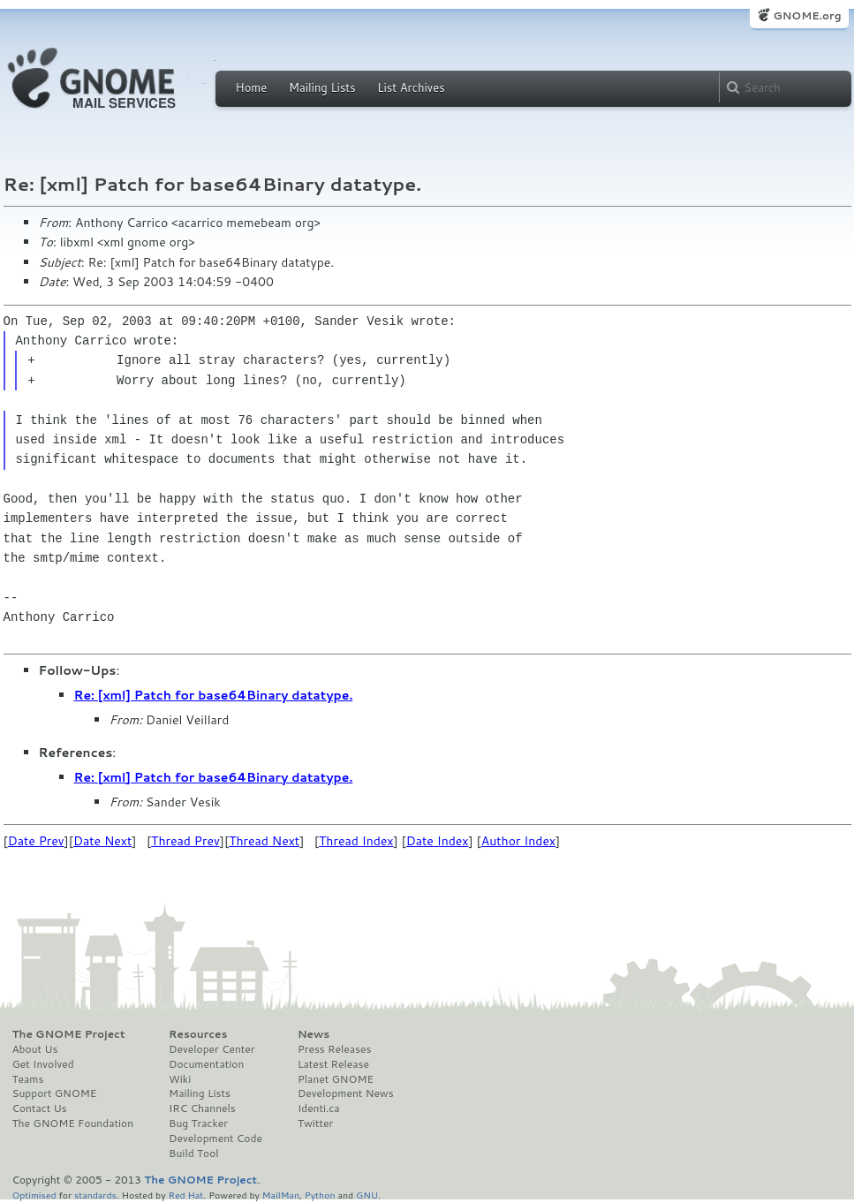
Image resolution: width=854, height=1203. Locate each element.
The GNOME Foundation (73, 1123)
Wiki (180, 1079)
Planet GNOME (336, 1079)
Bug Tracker (198, 1123)
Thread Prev (185, 841)
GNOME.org (807, 15)
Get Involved (43, 1064)
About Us (35, 1049)
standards (95, 1194)
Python (320, 1194)
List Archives (410, 87)
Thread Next (264, 841)
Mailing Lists (322, 87)
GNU (367, 1194)
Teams (28, 1079)
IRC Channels (202, 1108)
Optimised (34, 1194)
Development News (346, 1093)
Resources (198, 1034)
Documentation (206, 1064)
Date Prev (36, 841)
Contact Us (39, 1108)
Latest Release (333, 1064)
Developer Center (211, 1049)
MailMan (280, 1194)
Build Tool (193, 1153)
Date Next (102, 841)
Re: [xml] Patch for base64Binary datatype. (213, 695)
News (313, 1034)
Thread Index (356, 841)
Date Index (437, 841)
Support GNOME (54, 1093)
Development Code (215, 1138)
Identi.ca (319, 1108)
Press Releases (334, 1049)
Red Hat (185, 1194)
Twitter (315, 1123)
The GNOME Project (68, 1034)
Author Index (518, 841)
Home (252, 87)
